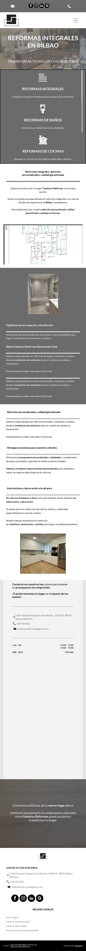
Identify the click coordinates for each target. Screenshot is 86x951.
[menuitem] (43, 918)
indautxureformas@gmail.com (33, 628)
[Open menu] (75, 20)
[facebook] (31, 6)
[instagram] (36, 6)
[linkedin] (41, 6)
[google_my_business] (47, 6)
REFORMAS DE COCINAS (43, 151)
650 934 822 (23, 623)
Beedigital (79, 946)
